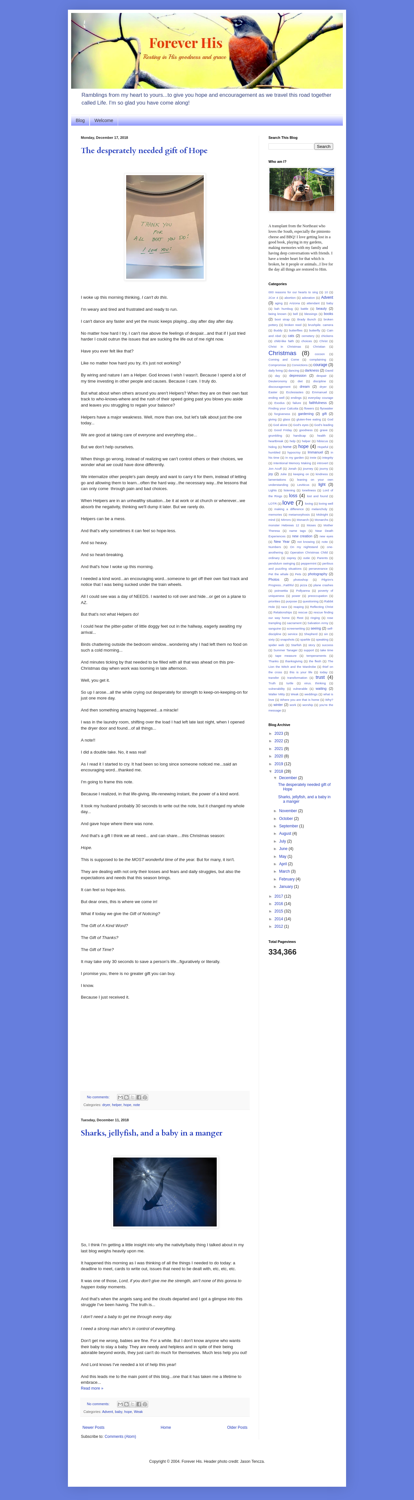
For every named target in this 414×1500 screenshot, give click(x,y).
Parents (322, 558)
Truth (272, 683)
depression (298, 375)
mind (271, 519)
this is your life (300, 672)
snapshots (287, 639)
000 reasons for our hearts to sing (293, 292)
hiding (272, 447)
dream (305, 386)
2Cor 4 (273, 297)
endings (296, 397)
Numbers (274, 547)
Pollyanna (303, 590)
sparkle (305, 639)
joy (270, 474)
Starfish (296, 645)
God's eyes (301, 425)
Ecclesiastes (294, 392)
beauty (321, 308)
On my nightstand (304, 547)
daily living (275, 370)
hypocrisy (294, 452)
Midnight (322, 514)
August (285, 833)
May (283, 856)
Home (166, 1427)
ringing (315, 618)
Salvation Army (318, 623)
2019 (279, 764)
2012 (279, 926)
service (293, 634)
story (311, 645)
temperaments (316, 655)
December (288, 778)
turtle (290, 683)
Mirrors (286, 519)
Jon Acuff (275, 468)
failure (297, 403)
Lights (272, 490)
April (283, 864)
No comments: (99, 1097)
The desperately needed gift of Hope (144, 150)
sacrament (294, 623)
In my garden (294, 457)
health (321, 435)
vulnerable (300, 688)
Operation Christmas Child (309, 552)
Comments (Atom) (120, 1436)
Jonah (292, 468)
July (283, 841)
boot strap (282, 319)
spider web (276, 645)
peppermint (308, 563)
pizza (303, 585)
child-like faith (284, 341)
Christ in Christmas (284, 346)
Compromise (277, 365)
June (284, 848)
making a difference (289, 509)
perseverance (318, 568)
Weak (138, 1412)
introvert (322, 463)
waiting (321, 688)
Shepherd (311, 634)
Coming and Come (283, 359)
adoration (308, 297)
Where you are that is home (299, 699)
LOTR (272, 503)
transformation (297, 677)
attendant (313, 303)
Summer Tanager (285, 650)
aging (278, 303)
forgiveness (282, 414)
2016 (279, 903)
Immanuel (315, 452)
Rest (300, 618)
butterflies (296, 330)
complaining (318, 359)
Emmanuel (319, 392)
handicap (299, 435)
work (293, 705)
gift (324, 414)
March (285, 871)
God (330, 419)
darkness (312, 370)
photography (317, 574)
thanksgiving (293, 661)
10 (326, 292)
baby (118, 1412)
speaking (322, 639)
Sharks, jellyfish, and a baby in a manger (152, 1133)
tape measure (286, 655)
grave (324, 430)
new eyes (326, 536)
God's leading (323, 425)
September (289, 826)
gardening (305, 414)
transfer (273, 677)
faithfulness (318, 403)
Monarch (303, 519)
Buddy (278, 330)
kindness (322, 474)
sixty (271, 639)
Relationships (282, 612)
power (296, 596)
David (329, 370)
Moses (311, 525)
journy (324, 468)
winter (278, 705)
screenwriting (296, 628)
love (288, 502)
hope (127, 1105)
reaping (298, 607)
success (327, 645)
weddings (311, 694)
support (309, 650)
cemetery (308, 336)
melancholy (319, 509)
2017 (279, 896)
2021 (279, 748)
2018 (279, 771)
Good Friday (283, 430)
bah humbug (283, 308)
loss (293, 495)
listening (289, 490)
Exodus (279, 403)
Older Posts (237, 1427)
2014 (279, 919)
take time (326, 650)
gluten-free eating (309, 419)
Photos (273, 579)
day (277, 375)
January (286, 886)
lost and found (317, 496)
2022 (279, 741)
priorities (274, 601)
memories (275, 514)
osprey (291, 558)
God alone (280, 425)
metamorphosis (299, 514)
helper (116, 1105)
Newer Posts (93, 1427)
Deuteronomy (277, 381)
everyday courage (320, 397)
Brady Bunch (306, 319)
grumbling (275, 435)
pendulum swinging (281, 563)
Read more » (92, 1388)
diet (300, 381)
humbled (274, 452)
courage (320, 365)
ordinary (274, 558)
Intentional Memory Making (292, 463)
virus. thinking (315, 683)
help (293, 441)
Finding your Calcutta (283, 408)
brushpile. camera (320, 325)
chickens (327, 336)
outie (306, 558)
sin (326, 634)
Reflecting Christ (321, 607)
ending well (276, 397)
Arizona (294, 303)
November (288, 811)
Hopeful (323, 447)
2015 (279, 911)
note (136, 1105)
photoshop (301, 579)
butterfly (314, 330)
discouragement (279, 386)
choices (306, 341)
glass (286, 419)
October (286, 818)
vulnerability (276, 688)
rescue (303, 612)
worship (307, 705)
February (287, 879)
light (321, 484)
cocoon (320, 354)
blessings (310, 314)
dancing (294, 370)
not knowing (306, 541)
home (287, 447)
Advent (107, 1412)
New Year (282, 541)
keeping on (301, 474)
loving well (326, 503)
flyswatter (326, 408)
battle (304, 308)
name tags (297, 530)
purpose (291, 601)
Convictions (300, 365)
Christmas (282, 353)
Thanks (273, 661)
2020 (279, 756)
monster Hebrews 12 (283, 525)
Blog (80, 120)
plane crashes (323, 585)
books (328, 314)
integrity (327, 457)
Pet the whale (278, 574)
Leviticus (303, 485)
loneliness (309, 490)
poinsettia (281, 590)
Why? (329, 699)
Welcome (103, 120)
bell (295, 314)
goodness (306, 430)
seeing (315, 628)
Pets (298, 574)
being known (277, 314)
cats (291, 336)
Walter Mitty (276, 694)
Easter (273, 392)
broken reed (292, 325)
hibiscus (322, 441)
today (323, 672)
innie (313, 457)
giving (272, 419)
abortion (290, 297)
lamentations (277, 479)
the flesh (315, 661)
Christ (324, 341)
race (284, 607)
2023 (279, 733)
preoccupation (317, 596)
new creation (302, 536)
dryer (106, 1105)
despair (321, 375)
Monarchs (321, 519)
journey (308, 468)
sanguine (274, 628)
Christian (319, 346)
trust (320, 677)
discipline (319, 381)
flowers (309, 408)
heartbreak (275, 441)
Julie (283, 474)
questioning (311, 601)
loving (309, 503)
